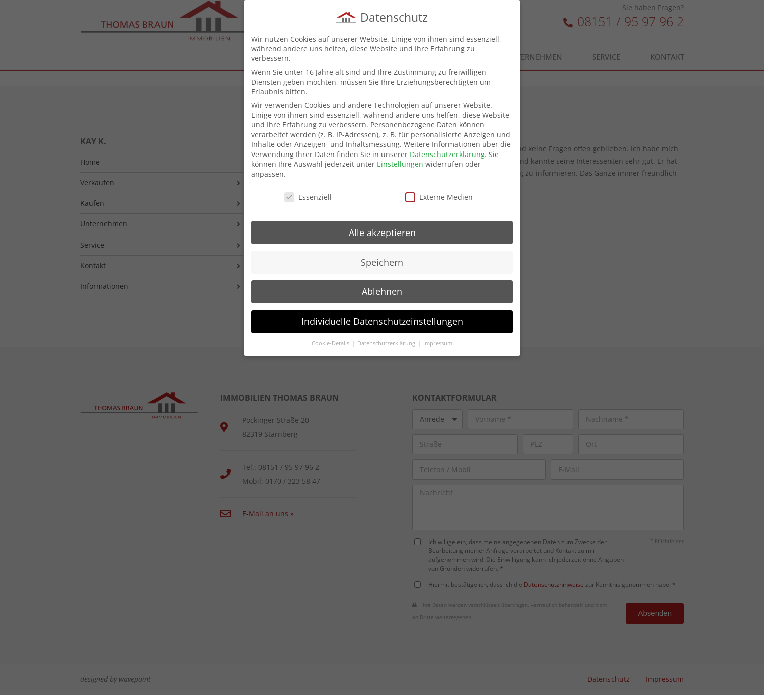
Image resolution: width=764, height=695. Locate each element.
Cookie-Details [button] (331, 341)
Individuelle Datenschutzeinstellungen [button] (382, 319)
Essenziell (308, 195)
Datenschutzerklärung (447, 152)
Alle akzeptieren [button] (382, 230)
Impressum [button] (437, 341)
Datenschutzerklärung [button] (387, 341)
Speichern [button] (382, 260)
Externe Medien (439, 195)
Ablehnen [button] (382, 289)
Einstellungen (400, 162)
